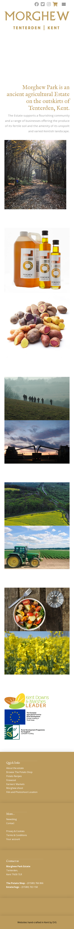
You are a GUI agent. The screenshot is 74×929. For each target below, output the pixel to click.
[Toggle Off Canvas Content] (64, 4)
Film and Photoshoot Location (21, 792)
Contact (10, 823)
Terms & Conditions (16, 835)
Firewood (11, 780)
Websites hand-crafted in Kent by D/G (37, 922)
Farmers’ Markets (15, 784)
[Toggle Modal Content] (55, 4)
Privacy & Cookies (15, 831)
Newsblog (11, 819)
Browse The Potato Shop (19, 772)
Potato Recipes (14, 776)
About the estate (15, 768)
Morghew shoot (14, 788)
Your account (13, 839)
